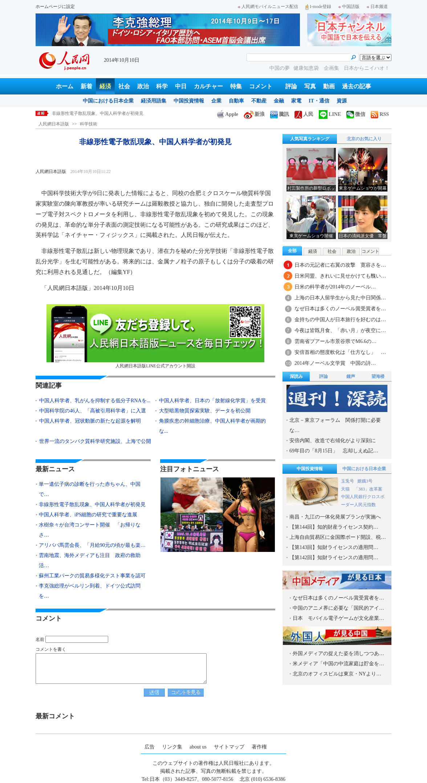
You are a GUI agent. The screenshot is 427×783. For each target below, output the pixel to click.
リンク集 (172, 747)
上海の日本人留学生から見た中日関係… (340, 297)
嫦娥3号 (365, 481)
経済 (105, 86)
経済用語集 (153, 101)
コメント (260, 86)
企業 (216, 101)
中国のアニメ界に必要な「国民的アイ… (338, 608)
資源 (342, 101)
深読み (296, 376)
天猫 (346, 489)
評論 (291, 86)
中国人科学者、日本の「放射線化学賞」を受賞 (212, 400)
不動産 (259, 101)
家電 (296, 101)
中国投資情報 (189, 101)
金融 (279, 101)
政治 (143, 86)
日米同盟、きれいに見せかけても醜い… (340, 276)
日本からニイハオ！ (367, 68)
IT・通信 (319, 101)
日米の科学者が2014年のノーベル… (335, 287)
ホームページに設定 (55, 6)
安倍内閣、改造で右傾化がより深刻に (332, 440)
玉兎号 (347, 481)
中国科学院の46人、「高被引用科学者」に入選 (92, 410)
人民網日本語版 (53, 123)
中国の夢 (279, 68)
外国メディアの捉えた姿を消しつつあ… (338, 653)
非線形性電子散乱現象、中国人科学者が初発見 (97, 113)
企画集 (332, 68)
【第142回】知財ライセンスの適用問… (333, 557)
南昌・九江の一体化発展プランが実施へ (335, 517)
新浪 (254, 114)
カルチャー (208, 86)
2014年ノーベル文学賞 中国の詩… (335, 363)
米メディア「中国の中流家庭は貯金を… (338, 663)
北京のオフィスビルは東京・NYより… (337, 674)
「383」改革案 (368, 489)
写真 (310, 86)
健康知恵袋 (306, 68)
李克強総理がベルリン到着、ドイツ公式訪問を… (90, 591)
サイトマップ (229, 747)
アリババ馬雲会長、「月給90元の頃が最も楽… (92, 545)
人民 (303, 114)
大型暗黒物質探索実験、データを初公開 (205, 410)
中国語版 (348, 6)
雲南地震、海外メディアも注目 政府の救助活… (90, 560)
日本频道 (377, 6)
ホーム (64, 86)
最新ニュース (55, 469)
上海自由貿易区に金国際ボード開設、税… (337, 537)
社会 (124, 86)
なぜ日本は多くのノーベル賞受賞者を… (340, 308)
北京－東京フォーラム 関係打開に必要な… (335, 425)
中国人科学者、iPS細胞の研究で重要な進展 (88, 514)
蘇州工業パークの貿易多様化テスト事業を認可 (92, 575)
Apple (227, 114)
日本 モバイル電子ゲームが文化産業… (338, 618)
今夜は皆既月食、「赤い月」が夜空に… (340, 330)
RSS (380, 114)
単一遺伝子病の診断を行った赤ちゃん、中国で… (90, 489)
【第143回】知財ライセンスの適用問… (333, 547)
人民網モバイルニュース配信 (268, 6)
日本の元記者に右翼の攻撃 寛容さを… (340, 265)
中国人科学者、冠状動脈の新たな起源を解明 (90, 421)
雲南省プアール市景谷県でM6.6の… (335, 341)
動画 (329, 86)
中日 (181, 86)
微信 (355, 114)
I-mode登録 (318, 6)
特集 (236, 86)
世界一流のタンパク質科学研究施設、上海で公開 (95, 441)
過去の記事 (356, 86)
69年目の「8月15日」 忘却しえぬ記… (333, 450)
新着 (86, 86)
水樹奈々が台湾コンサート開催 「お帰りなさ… (90, 530)
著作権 (259, 747)
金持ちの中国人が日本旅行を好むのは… (340, 319)
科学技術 (88, 123)
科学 (162, 86)
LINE (330, 114)
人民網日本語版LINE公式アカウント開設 (155, 336)
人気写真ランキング (309, 138)
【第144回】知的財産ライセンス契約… (333, 527)
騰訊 (279, 114)
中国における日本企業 (108, 101)
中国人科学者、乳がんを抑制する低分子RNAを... (94, 400)
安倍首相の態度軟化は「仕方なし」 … (340, 352)
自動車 (236, 101)
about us (198, 747)
